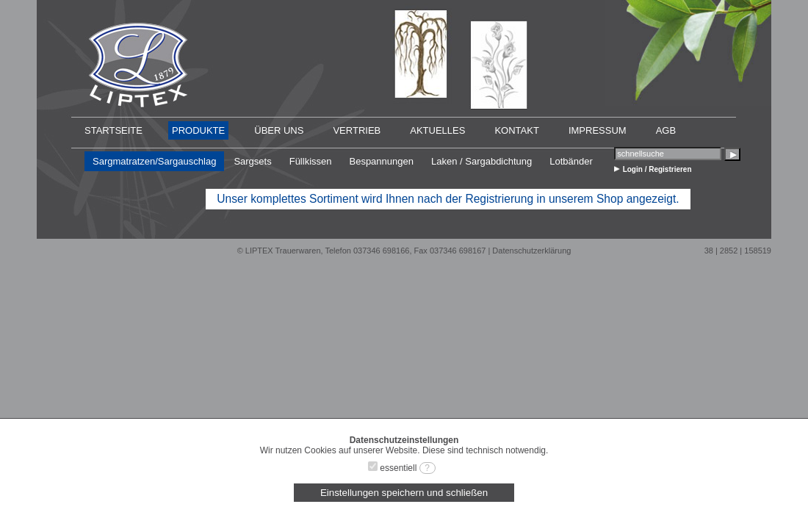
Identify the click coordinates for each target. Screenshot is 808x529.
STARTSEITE (113, 130)
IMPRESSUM (598, 130)
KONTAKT (516, 130)
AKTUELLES (437, 130)
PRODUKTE (198, 130)
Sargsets (252, 161)
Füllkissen (310, 161)
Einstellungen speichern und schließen (404, 492)
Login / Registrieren (657, 169)
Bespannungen (381, 161)
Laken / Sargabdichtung (481, 161)
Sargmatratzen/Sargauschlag (154, 161)
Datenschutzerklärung (531, 250)
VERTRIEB (356, 130)
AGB (666, 130)
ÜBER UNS (278, 130)
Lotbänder (571, 161)
